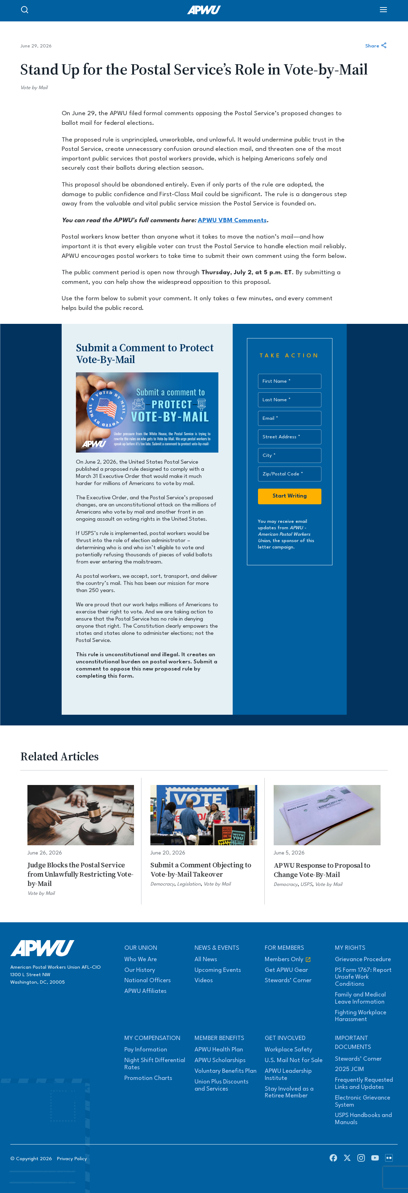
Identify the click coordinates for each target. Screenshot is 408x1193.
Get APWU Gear (286, 970)
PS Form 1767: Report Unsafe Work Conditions (363, 977)
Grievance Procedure (363, 960)
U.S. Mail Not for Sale (293, 1060)
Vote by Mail (33, 87)
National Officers (147, 981)
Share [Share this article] (376, 46)
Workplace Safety (288, 1050)
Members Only (288, 960)
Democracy (162, 884)
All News (206, 960)
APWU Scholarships (220, 1060)
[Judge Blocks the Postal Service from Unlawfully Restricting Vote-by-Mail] (80, 841)
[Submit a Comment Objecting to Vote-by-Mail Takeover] (203, 841)
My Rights (350, 948)
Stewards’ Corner (288, 981)
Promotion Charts (148, 1078)
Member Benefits (219, 1038)
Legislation (189, 884)
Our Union (140, 948)
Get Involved (285, 1038)
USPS (306, 884)
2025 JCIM (349, 1069)
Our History (139, 970)
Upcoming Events (218, 970)
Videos (204, 981)
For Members (284, 948)
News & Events (217, 948)
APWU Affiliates (145, 991)
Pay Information (145, 1050)
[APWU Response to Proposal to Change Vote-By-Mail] (327, 841)
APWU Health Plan (219, 1050)
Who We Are (140, 960)
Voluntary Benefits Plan (226, 1071)
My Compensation (152, 1038)
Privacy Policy (72, 1158)
